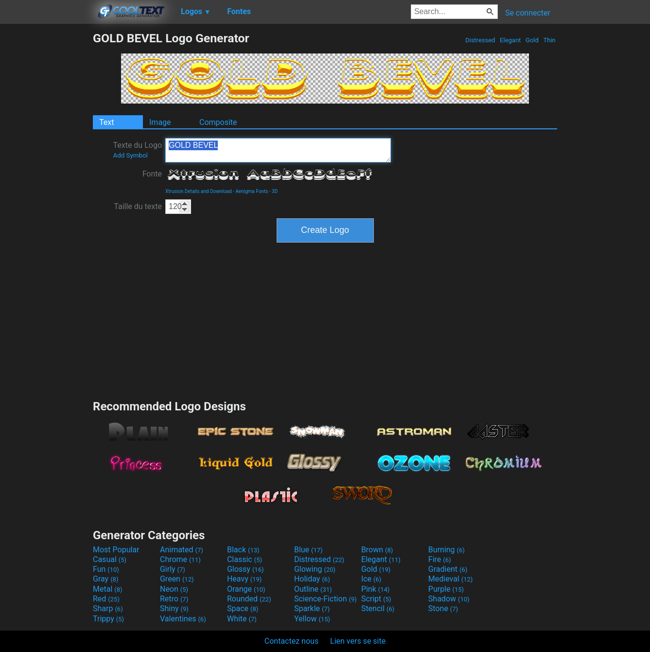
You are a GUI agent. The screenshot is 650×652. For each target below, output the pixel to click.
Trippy (108, 618)
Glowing (314, 569)
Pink (375, 589)
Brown (377, 549)
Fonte (152, 173)
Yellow (312, 618)
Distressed (480, 40)
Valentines (183, 618)
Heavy (244, 578)
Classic (244, 559)
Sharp (108, 608)
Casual (109, 559)
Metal (108, 589)
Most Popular (116, 549)
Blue (308, 549)
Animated (181, 549)
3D (275, 191)
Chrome (180, 559)
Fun (106, 569)
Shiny (174, 608)
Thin (549, 40)
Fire (439, 559)
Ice (371, 578)
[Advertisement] (46, 177)
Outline (313, 589)
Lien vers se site (358, 641)
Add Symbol (130, 155)
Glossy (245, 569)
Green (177, 578)
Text (106, 122)
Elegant (510, 40)
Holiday (312, 578)
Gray (105, 578)
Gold (532, 40)
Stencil (377, 608)
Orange (246, 589)
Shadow (449, 598)
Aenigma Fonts (251, 191)
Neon (174, 589)
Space (242, 608)
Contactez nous (291, 641)
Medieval (450, 578)
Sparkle (312, 608)
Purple (446, 589)
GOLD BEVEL (278, 150)
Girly (172, 569)
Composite (218, 122)
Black (243, 549)
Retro (174, 598)
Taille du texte (138, 206)
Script (376, 598)
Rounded (249, 598)
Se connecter (527, 13)
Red (106, 598)
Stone (443, 608)
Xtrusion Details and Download (198, 191)
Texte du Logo (137, 150)
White (242, 618)
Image (160, 122)
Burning (446, 549)
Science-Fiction (325, 598)
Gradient (447, 569)
